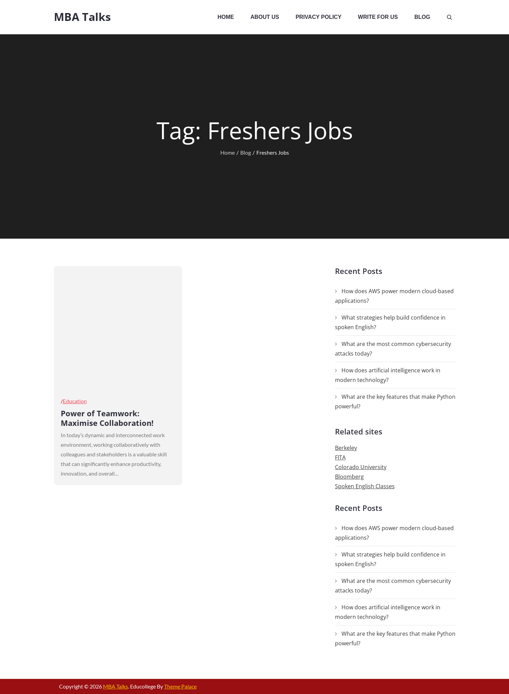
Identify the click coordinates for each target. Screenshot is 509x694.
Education (75, 401)
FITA (340, 457)
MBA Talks (82, 16)
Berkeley (346, 448)
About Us (265, 17)
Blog (422, 17)
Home (226, 17)
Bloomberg (349, 476)
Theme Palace (180, 686)
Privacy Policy (319, 17)
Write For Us (378, 17)
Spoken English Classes (365, 486)
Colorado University (360, 467)
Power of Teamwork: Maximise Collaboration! (107, 418)
